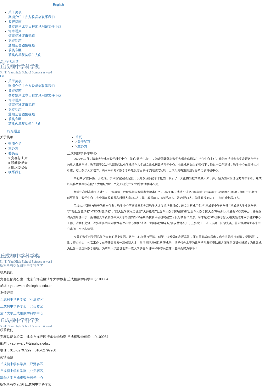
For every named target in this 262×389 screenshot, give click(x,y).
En (2, 76)
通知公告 (15, 45)
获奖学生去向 (31, 55)
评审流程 (28, 36)
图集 (25, 45)
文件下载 (54, 26)
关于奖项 (84, 141)
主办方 (27, 17)
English (58, 4)
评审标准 (15, 36)
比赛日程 (28, 26)
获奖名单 (15, 55)
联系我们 (48, 17)
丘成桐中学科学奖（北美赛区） (23, 306)
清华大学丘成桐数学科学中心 (21, 313)
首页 (78, 137)
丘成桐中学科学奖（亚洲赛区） (23, 299)
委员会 (36, 17)
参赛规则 (15, 26)
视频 (31, 45)
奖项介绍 (15, 17)
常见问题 (41, 26)
